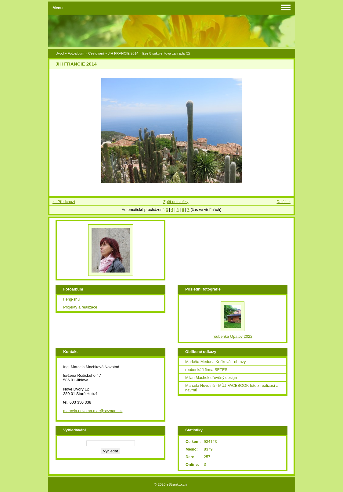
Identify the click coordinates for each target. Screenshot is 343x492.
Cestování (96, 53)
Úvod (60, 53)
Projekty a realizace (80, 307)
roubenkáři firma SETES (206, 369)
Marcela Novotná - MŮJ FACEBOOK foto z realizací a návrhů (231, 387)
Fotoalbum (76, 53)
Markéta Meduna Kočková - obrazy (215, 361)
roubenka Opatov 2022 (232, 336)
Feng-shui (72, 299)
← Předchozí (63, 201)
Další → (283, 201)
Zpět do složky (176, 201)
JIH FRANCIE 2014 (123, 53)
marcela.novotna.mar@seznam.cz (92, 410)
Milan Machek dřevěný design (211, 377)
